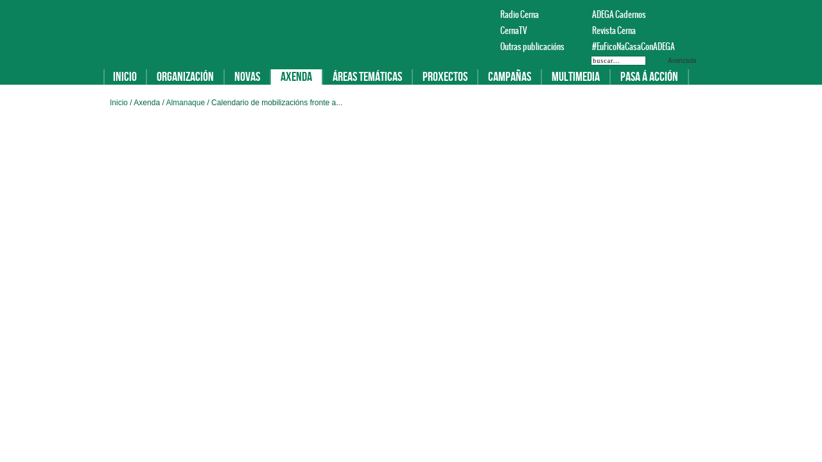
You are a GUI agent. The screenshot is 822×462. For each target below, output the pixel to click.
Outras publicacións (532, 46)
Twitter (690, 14)
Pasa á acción (649, 77)
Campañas (509, 77)
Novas (247, 77)
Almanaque (186, 102)
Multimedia (576, 77)
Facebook (675, 14)
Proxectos (445, 77)
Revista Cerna (614, 30)
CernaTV (513, 30)
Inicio (125, 77)
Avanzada (682, 60)
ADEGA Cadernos (619, 14)
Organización (185, 77)
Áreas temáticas (367, 77)
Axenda (296, 77)
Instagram (705, 14)
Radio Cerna (519, 14)
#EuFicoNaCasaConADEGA (627, 46)
